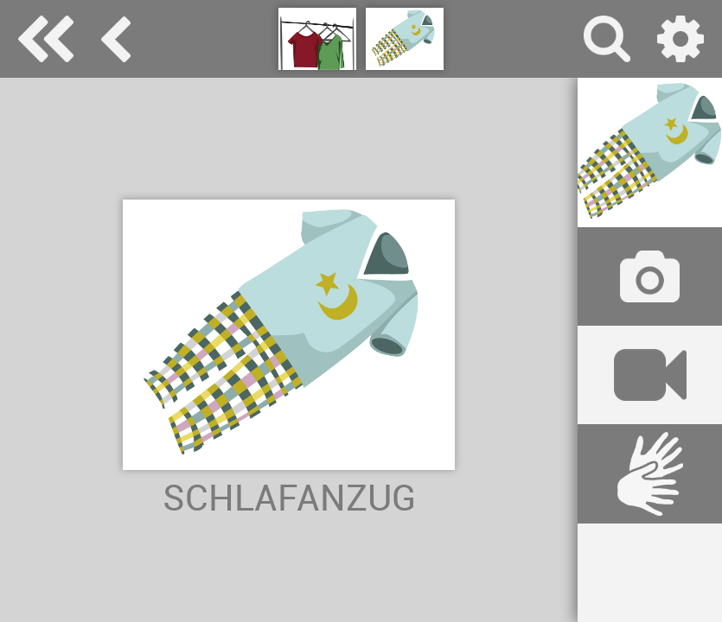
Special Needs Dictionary (45, 39)
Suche (607, 39)
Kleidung (116, 39)
